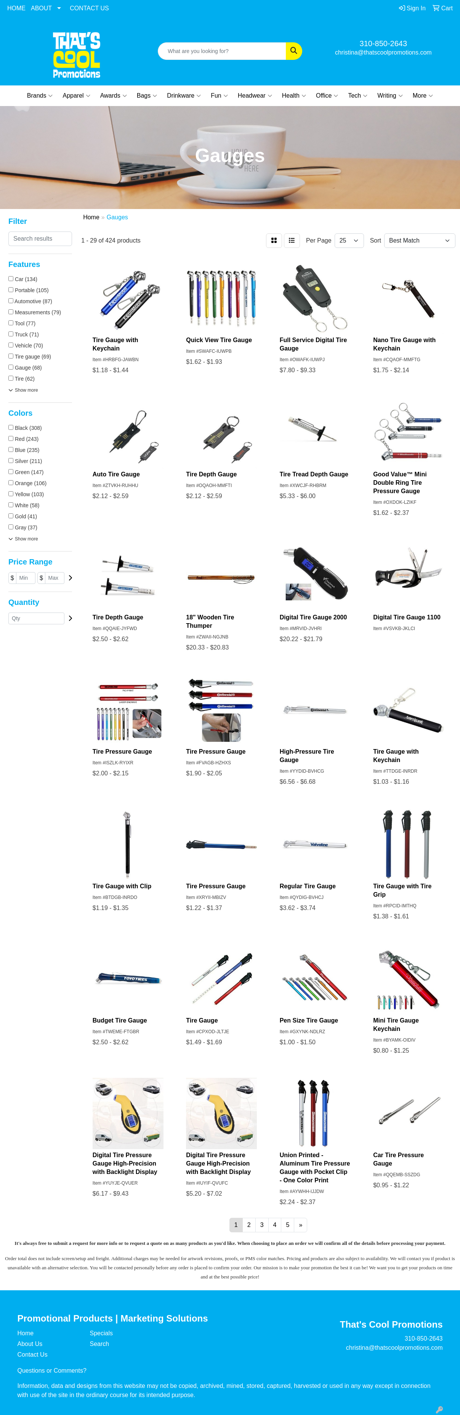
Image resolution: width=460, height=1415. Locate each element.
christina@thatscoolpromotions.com (383, 52)
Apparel (76, 95)
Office (327, 95)
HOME (16, 8)
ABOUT (41, 8)
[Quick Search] (222, 51)
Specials (101, 1333)
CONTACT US (89, 8)
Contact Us (33, 1354)
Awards (113, 95)
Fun (219, 95)
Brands (40, 95)
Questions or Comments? (52, 1370)
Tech (357, 95)
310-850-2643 (383, 43)
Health (294, 95)
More (423, 95)
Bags (147, 95)
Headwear (255, 95)
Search (99, 1344)
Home (26, 1333)
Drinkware (184, 95)
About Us (30, 1344)
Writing (390, 95)
